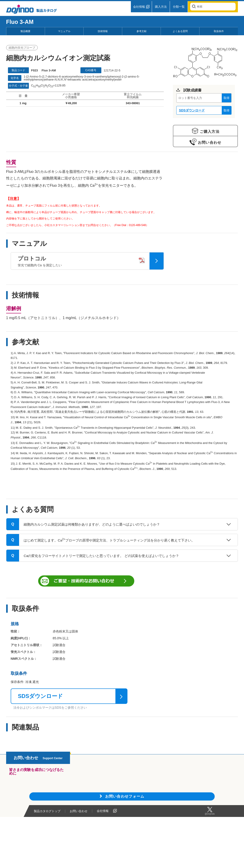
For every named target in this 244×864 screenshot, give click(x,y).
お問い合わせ (209, 142)
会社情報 (139, 6)
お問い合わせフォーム (124, 796)
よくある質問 (180, 31)
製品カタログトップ (47, 811)
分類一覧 (179, 6)
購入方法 (161, 6)
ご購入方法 (209, 132)
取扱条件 (219, 31)
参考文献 (142, 31)
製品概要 (25, 31)
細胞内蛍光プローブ (22, 47)
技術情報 (103, 31)
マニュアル (64, 31)
